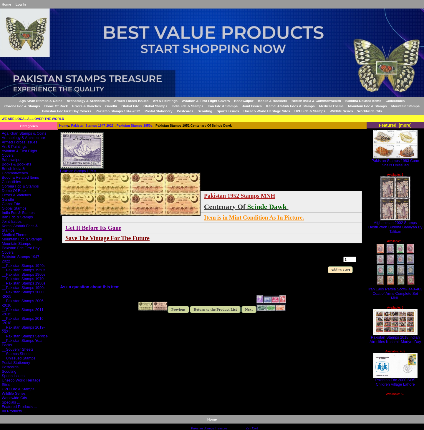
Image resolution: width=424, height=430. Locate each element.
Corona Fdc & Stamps (22, 106)
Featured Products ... (19, 406)
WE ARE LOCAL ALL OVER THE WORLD (33, 119)
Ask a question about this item (90, 287)
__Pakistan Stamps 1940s (23, 265)
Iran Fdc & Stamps (223, 106)
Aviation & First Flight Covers (206, 101)
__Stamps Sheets (17, 354)
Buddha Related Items (363, 101)
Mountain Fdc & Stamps (367, 106)
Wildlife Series (341, 111)
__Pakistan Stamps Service (25, 336)
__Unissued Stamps (18, 358)
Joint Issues (252, 106)
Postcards (185, 111)
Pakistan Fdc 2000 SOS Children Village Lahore (395, 380)
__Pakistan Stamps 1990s (23, 287)
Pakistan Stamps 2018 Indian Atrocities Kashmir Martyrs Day (395, 338)
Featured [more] (395, 125)
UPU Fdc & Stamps (309, 111)
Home (6, 4)
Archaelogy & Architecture (88, 101)
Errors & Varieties (86, 106)
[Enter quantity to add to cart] (349, 259)
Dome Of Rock (56, 106)
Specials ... (11, 402)
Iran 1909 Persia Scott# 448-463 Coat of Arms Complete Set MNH (395, 291)
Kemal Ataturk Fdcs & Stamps (290, 106)
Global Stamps (155, 106)
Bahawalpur (244, 101)
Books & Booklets (272, 101)
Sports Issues (228, 111)
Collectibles (395, 101)
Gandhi (111, 106)
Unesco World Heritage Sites (267, 111)
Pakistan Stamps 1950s (135, 125)
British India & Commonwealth (316, 101)
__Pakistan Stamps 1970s (23, 279)
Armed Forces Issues (131, 101)
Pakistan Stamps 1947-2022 (92, 125)
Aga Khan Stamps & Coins (40, 101)
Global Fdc (130, 106)
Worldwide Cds (369, 111)
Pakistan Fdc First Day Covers (66, 111)
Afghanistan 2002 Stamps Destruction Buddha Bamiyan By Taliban (395, 225)
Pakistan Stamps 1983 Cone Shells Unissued (395, 161)
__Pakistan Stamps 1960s (23, 274)
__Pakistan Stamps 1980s (23, 283)
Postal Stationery (159, 111)
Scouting (205, 111)
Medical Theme (331, 106)
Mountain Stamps (405, 106)
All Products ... (14, 411)
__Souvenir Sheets (18, 349)
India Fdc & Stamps (187, 106)
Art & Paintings (165, 101)
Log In (21, 4)
